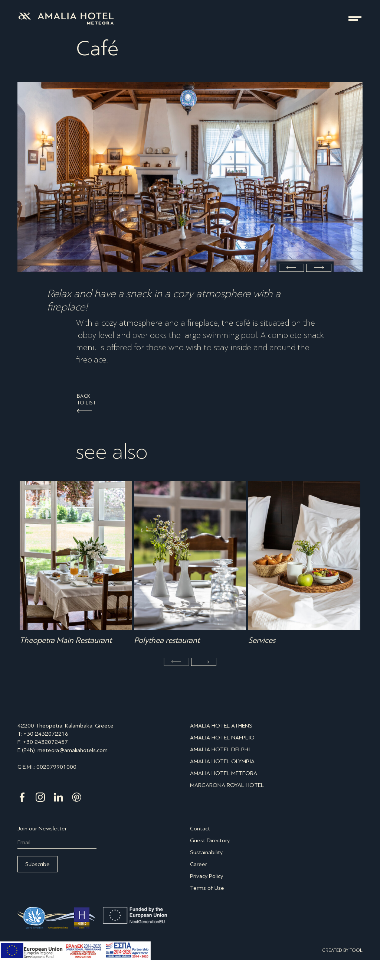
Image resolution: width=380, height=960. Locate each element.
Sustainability (206, 852)
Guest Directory (210, 840)
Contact (200, 828)
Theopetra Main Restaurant (66, 640)
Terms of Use (207, 887)
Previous (291, 268)
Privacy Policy (206, 875)
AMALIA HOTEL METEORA (223, 773)
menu (354, 18)
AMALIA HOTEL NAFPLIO (222, 737)
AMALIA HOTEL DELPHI (220, 749)
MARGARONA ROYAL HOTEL (227, 784)
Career (198, 864)
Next (318, 268)
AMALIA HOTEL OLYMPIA (222, 761)
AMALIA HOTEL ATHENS (221, 725)
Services (261, 640)
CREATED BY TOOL (342, 950)
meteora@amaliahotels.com (72, 750)
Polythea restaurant (167, 640)
